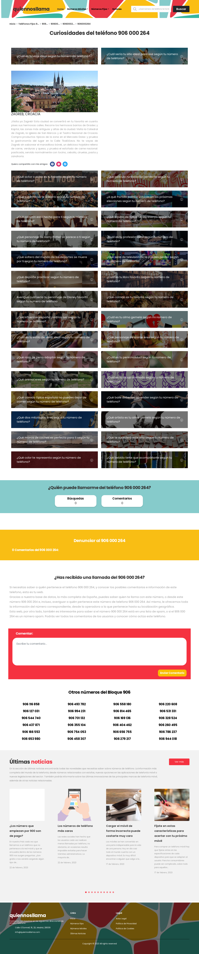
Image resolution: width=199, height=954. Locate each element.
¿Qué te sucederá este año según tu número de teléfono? (140, 440)
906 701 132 (77, 718)
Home (60, 9)
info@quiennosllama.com (27, 932)
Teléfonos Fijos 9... (28, 23)
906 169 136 (122, 718)
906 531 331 (168, 711)
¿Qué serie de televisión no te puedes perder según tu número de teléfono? (143, 259)
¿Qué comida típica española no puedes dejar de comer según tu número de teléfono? (51, 400)
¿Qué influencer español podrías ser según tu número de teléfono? (48, 319)
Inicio (12, 23)
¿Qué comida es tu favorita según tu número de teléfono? (140, 299)
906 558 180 (122, 704)
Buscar (181, 9)
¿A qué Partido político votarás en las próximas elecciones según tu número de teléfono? (139, 199)
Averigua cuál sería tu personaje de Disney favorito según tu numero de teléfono (52, 299)
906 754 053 (76, 732)
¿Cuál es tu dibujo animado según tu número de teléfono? (140, 379)
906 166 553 (31, 732)
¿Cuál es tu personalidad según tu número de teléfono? (139, 359)
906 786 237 (168, 732)
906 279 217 (122, 739)
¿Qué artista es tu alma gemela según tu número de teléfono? (143, 420)
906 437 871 (31, 725)
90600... (55, 23)
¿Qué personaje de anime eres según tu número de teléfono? (143, 339)
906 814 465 (122, 711)
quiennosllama (31, 9)
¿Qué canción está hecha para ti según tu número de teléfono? (52, 219)
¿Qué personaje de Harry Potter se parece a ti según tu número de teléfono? (53, 239)
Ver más (179, 761)
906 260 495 (168, 725)
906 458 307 (76, 739)
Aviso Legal (121, 918)
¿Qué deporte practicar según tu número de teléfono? (48, 279)
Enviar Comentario (172, 673)
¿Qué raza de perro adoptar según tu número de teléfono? (51, 359)
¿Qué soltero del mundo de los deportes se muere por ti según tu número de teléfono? (52, 259)
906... (45, 23)
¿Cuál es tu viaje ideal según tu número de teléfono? (53, 56)
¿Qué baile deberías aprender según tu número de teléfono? (142, 400)
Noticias (117, 9)
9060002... (68, 23)
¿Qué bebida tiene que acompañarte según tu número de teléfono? (139, 460)
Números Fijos (99, 9)
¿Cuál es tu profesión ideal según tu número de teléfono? (140, 239)
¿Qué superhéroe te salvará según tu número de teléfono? (51, 199)
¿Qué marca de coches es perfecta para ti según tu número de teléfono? (53, 440)
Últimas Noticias (78, 933)
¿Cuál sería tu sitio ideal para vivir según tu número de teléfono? (142, 56)
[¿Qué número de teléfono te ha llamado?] (151, 9)
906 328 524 (168, 718)
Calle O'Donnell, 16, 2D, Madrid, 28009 (32, 927)
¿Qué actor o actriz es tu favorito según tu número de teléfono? (52, 179)
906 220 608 (168, 704)
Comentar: (24, 633)
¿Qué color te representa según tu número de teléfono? (49, 460)
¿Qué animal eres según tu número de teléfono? (50, 379)
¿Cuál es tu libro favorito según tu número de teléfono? (138, 279)
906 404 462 (122, 725)
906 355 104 (77, 725)
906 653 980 (31, 739)
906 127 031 (31, 711)
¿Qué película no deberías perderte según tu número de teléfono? (138, 179)
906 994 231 (76, 711)
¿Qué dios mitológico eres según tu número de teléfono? (49, 420)
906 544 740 (31, 718)
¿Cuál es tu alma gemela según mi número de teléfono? (139, 319)
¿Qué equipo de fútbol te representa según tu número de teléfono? (139, 219)
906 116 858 (31, 704)
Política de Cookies (125, 928)
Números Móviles (76, 9)
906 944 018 (168, 739)
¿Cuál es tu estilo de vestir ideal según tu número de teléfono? (53, 339)
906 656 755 (122, 732)
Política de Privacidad (126, 923)
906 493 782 (77, 704)
